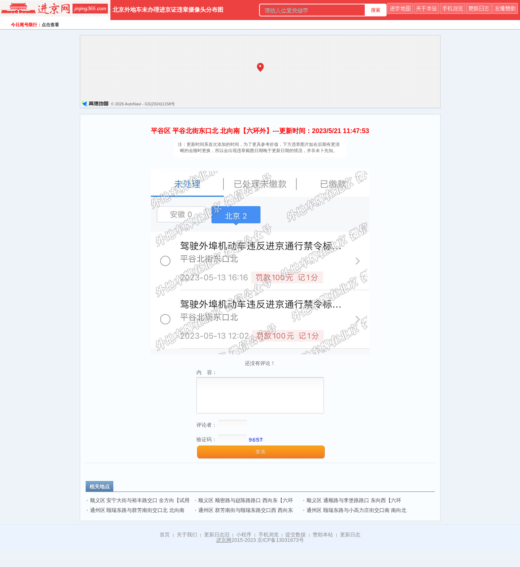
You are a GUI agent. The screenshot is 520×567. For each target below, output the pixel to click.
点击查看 (50, 24)
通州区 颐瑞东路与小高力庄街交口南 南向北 (356, 510)
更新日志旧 (217, 534)
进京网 (223, 540)
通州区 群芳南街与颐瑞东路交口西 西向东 (245, 510)
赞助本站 (323, 534)
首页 (165, 534)
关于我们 (187, 534)
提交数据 (295, 534)
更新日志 (350, 534)
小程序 (243, 534)
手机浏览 (268, 534)
